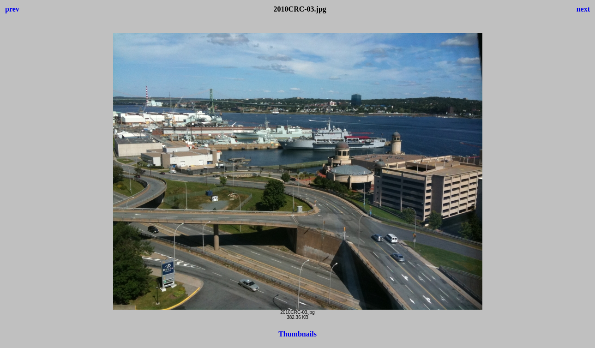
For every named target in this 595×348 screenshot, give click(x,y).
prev (12, 9)
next (583, 9)
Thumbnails (297, 334)
